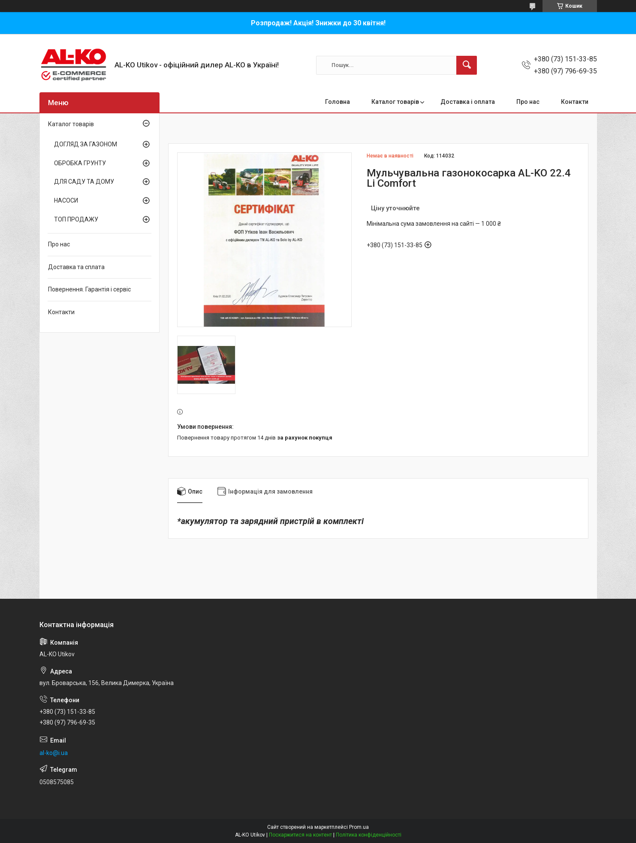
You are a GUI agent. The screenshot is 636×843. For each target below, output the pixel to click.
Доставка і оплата (467, 101)
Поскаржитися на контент (300, 835)
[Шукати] (466, 65)
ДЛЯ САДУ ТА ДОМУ (84, 181)
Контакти (574, 101)
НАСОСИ (66, 200)
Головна (337, 101)
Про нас (528, 101)
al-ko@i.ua (53, 752)
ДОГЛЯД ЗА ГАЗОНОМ (85, 144)
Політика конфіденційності (368, 835)
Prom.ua (359, 827)
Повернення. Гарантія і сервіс (89, 289)
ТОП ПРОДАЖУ (76, 219)
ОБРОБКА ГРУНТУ (80, 163)
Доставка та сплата (76, 267)
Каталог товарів (395, 101)
